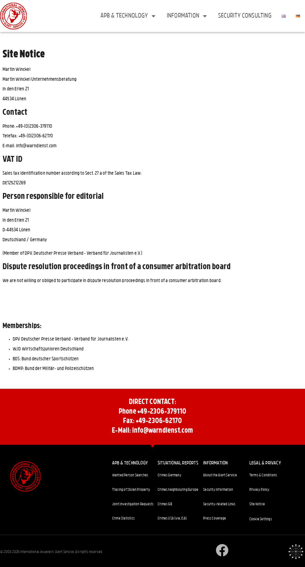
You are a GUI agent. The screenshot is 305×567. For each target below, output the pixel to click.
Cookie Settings (260, 519)
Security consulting (244, 16)
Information (187, 16)
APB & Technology (128, 16)
